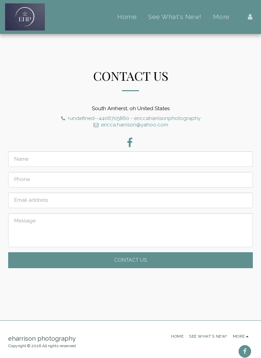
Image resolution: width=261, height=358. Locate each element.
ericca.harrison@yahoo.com (130, 125)
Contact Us (130, 260)
